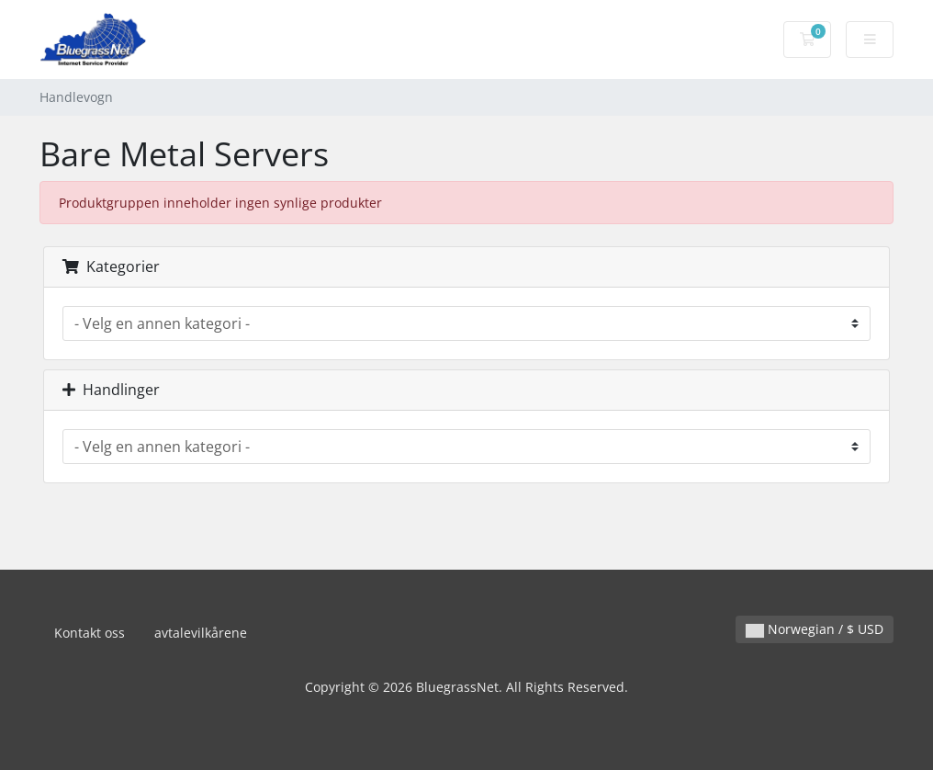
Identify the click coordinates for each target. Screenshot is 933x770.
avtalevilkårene (200, 632)
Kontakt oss (89, 632)
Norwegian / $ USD (814, 629)
